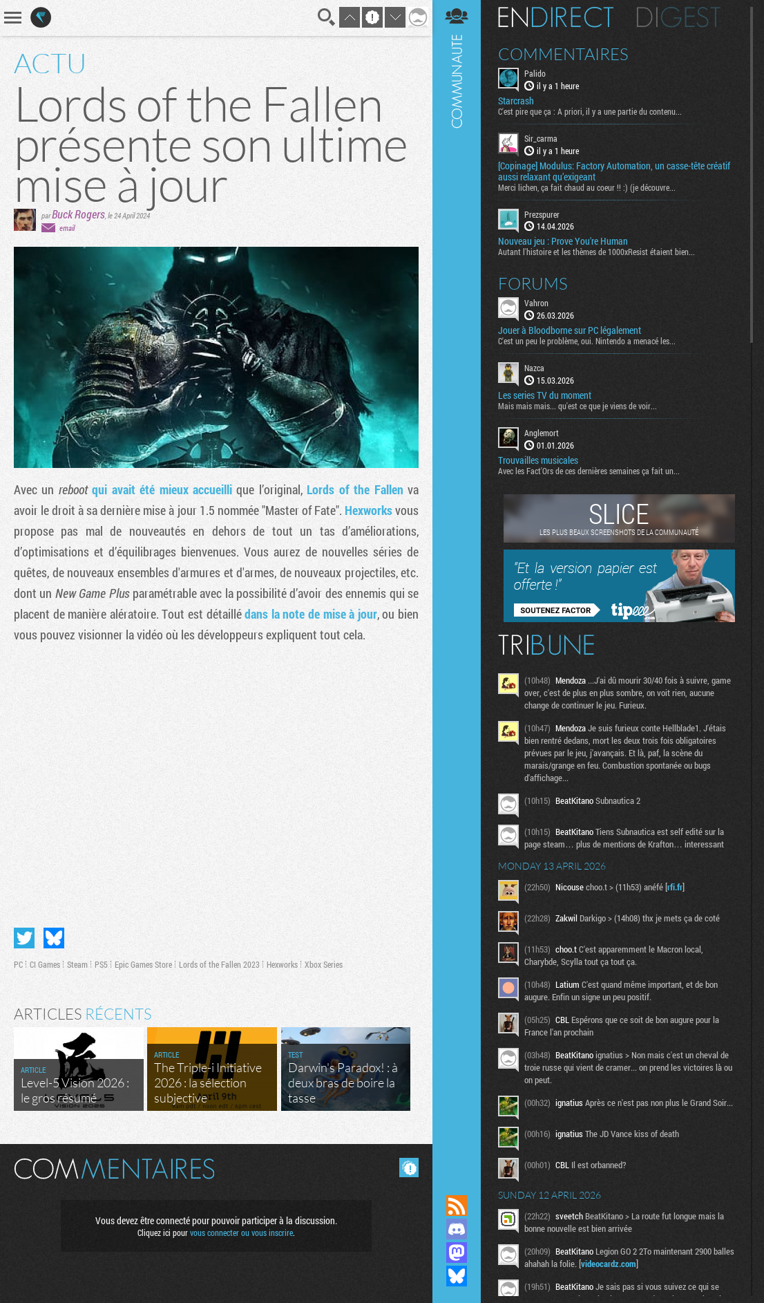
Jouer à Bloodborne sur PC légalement (569, 330)
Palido (535, 73)
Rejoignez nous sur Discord (456, 1229)
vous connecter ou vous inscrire (241, 1232)
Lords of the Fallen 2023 (219, 964)
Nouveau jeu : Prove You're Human (563, 241)
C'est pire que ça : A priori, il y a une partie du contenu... (590, 111)
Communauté (456, 584)
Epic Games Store (143, 964)
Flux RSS (456, 1205)
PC (18, 964)
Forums (533, 283)
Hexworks (368, 510)
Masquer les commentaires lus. (409, 1167)
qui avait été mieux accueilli (162, 489)
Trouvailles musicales (538, 460)
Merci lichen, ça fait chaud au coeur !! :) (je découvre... (587, 187)
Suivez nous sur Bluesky (456, 1276)
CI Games (45, 964)
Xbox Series (324, 964)
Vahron (536, 302)
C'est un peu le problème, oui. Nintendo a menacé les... (587, 340)
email (67, 228)
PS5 (101, 964)
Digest (678, 17)
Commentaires (563, 54)
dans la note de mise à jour (311, 614)
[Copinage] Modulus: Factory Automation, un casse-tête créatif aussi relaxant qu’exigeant (614, 171)
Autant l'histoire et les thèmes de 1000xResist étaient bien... (596, 251)
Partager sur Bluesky (54, 938)
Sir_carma (540, 138)
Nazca (534, 367)
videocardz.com (608, 1263)
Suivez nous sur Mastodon (456, 1252)
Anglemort (541, 432)
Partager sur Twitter (24, 938)
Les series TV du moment (544, 395)
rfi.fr (674, 887)
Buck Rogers (78, 214)
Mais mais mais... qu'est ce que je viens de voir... (577, 405)
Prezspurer (542, 214)
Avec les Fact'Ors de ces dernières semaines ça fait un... (589, 470)
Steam (77, 964)
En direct (555, 17)
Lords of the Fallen (355, 489)
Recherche (326, 17)
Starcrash (516, 100)
